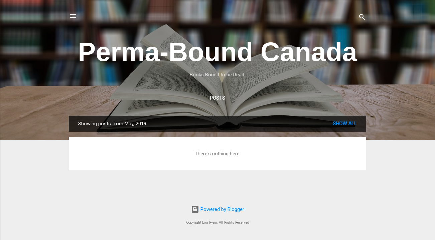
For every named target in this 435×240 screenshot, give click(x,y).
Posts (217, 98)
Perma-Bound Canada (217, 52)
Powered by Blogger (217, 209)
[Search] (362, 18)
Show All (345, 124)
